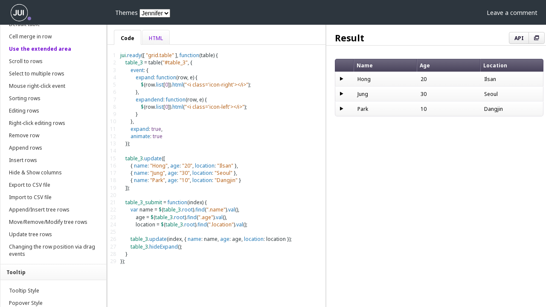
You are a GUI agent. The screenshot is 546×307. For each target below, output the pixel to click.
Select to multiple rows (36, 73)
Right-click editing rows (37, 123)
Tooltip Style (24, 290)
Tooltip (16, 272)
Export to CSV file (29, 184)
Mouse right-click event (37, 86)
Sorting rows (25, 98)
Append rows (25, 147)
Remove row (24, 135)
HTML (156, 38)
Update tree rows (30, 234)
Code (127, 38)
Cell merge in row (30, 36)
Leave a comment (512, 13)
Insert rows (23, 160)
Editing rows (24, 110)
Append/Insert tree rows (39, 209)
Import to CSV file (30, 197)
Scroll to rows (26, 61)
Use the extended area (40, 48)
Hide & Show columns (35, 172)
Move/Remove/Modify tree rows (48, 222)
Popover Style (26, 303)
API (519, 38)
